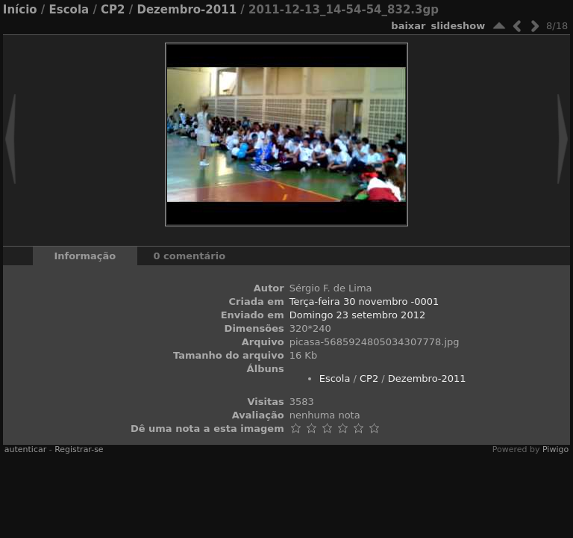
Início (20, 9)
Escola (69, 9)
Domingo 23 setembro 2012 (357, 315)
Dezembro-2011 (187, 9)
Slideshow (457, 25)
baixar (408, 25)
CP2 (113, 9)
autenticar (25, 449)
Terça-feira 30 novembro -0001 (364, 301)
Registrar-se (78, 449)
